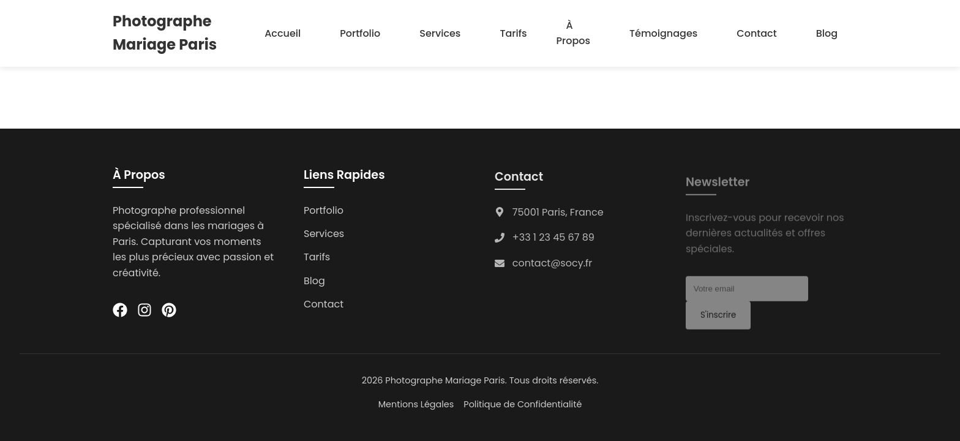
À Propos (573, 33)
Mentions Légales (416, 404)
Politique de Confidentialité (522, 404)
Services (439, 33)
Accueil (282, 33)
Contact (756, 33)
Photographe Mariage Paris (165, 33)
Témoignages (663, 33)
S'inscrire (718, 318)
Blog (827, 33)
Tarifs (513, 33)
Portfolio (360, 33)
